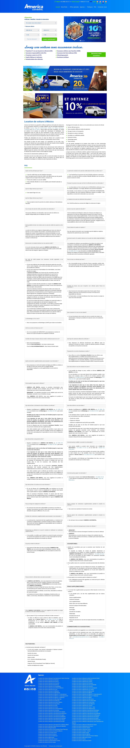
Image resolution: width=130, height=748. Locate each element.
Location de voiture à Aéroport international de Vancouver (86, 719)
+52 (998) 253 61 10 (73, 251)
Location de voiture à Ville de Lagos (47, 742)
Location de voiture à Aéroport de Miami (82, 697)
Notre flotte (64, 7)
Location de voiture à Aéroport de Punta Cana (83, 702)
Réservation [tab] (28, 17)
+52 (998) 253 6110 (80, 377)
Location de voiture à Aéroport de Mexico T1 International (52, 694)
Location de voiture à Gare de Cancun (47, 734)
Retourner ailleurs (29, 26)
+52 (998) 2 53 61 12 (82, 447)
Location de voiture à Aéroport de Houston (82, 686)
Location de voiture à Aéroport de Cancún (48, 681)
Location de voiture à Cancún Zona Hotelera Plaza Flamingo (53, 729)
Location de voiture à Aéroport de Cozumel (48, 683)
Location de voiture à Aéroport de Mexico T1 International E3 (53, 696)
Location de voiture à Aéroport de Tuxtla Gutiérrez (50, 708)
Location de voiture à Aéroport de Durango (82, 683)
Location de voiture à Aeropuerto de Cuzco (82, 726)
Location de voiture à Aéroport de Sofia (47, 705)
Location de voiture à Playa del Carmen (47, 739)
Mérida (49, 128)
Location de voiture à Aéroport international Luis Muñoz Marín (53, 724)
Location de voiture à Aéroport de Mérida (82, 692)
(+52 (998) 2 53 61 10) (52, 619)
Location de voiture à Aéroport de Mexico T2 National (51, 697)
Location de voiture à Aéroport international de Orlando (85, 716)
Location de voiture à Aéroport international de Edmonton (52, 713)
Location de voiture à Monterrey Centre (81, 737)
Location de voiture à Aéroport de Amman (48, 680)
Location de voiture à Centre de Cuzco (81, 729)
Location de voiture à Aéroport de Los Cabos (83, 689)
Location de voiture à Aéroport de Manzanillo (83, 691)
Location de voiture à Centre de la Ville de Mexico (50, 731)
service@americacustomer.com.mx (80, 636)
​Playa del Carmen (39, 128)
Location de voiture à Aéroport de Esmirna (48, 684)
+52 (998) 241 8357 (52, 410)
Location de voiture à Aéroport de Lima (47, 689)
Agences (82, 7)
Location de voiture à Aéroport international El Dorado (51, 721)
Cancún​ (32, 128)
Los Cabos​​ (55, 128)
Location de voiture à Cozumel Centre (47, 732)
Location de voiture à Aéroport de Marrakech (49, 692)
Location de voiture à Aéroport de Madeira (48, 691)
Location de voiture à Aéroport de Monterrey (83, 699)
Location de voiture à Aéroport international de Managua (86, 715)
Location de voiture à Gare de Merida (81, 734)
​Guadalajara (27, 129)
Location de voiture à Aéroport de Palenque (49, 700)
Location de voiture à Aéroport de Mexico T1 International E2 (87, 694)
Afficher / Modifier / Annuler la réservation (36, 19)
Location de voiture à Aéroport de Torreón (82, 705)
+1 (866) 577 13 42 (84, 1)
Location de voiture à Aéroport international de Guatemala (86, 713)
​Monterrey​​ (61, 128)
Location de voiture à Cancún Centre (81, 727)
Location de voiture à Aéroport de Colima (82, 681)
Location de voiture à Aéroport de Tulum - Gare (83, 707)
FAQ (95, 7)
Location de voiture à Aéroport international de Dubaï (85, 711)
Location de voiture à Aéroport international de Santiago (52, 718)
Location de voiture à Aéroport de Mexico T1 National (85, 696)
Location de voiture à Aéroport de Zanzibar (48, 710)
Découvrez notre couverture (96, 54)
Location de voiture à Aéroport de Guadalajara (49, 686)
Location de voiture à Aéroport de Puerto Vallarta (50, 702)
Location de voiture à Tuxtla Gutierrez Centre (49, 740)
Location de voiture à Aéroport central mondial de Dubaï (85, 678)
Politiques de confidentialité (55, 746)
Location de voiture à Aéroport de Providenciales (84, 700)
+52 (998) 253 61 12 (65, 1)
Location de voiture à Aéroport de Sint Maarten (83, 703)
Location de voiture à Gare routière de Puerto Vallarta (85, 735)
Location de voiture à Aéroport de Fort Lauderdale (84, 684)
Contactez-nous (102, 7)
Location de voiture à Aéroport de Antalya (82, 680)
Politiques (90, 7)
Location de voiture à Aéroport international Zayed (84, 724)
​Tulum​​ (45, 128)
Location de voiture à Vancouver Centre (81, 740)
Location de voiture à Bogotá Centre (47, 727)
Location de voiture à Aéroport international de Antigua (85, 710)
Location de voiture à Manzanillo (46, 737)
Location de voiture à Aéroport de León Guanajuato (84, 688)
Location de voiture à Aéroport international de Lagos (51, 715)
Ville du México (36, 129)
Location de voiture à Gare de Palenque (48, 735)
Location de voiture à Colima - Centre (81, 731)
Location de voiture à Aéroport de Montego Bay (49, 699)
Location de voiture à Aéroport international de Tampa (51, 719)
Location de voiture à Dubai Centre (80, 732)
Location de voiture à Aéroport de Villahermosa (83, 708)
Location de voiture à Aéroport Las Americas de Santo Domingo (53, 678)
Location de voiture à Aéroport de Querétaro (49, 703)
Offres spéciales (74, 7)
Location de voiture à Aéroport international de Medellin (52, 716)
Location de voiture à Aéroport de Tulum (48, 707)
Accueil (58, 7)
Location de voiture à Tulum (79, 739)
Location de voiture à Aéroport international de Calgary (51, 711)
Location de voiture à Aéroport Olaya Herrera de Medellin (52, 726)
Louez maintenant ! (49, 39)
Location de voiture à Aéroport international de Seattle (85, 718)
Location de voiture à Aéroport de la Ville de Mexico (50, 688)
